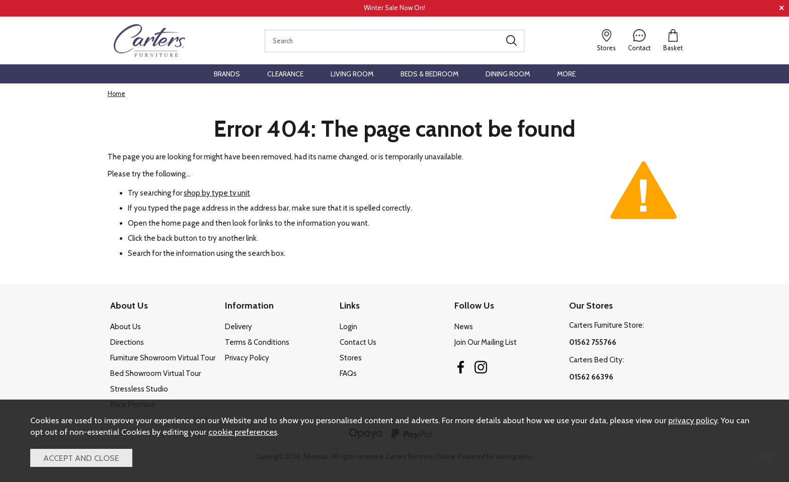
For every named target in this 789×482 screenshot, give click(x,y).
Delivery (238, 326)
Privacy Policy (247, 357)
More (566, 74)
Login (348, 326)
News (463, 326)
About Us (125, 326)
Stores (351, 357)
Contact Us (358, 342)
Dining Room (508, 74)
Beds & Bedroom (429, 74)
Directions (127, 342)
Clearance (285, 74)
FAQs (348, 373)
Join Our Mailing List (485, 342)
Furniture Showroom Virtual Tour (162, 357)
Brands (227, 74)
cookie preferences (242, 432)
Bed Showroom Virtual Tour (155, 373)
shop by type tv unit (217, 192)
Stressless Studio (139, 389)
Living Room (352, 74)
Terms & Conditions (257, 342)
